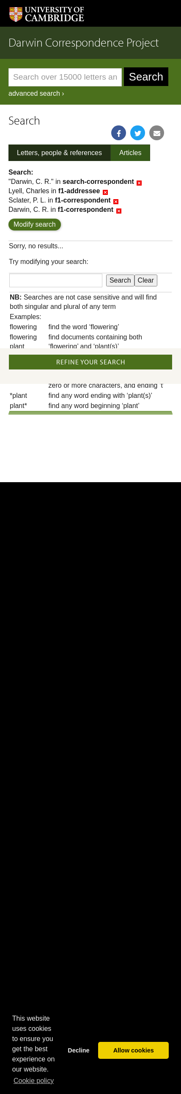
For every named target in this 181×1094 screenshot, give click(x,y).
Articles (130, 152)
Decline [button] (78, 1050)
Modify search (35, 224)
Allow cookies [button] (133, 1050)
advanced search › (36, 93)
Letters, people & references (59, 152)
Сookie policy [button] (34, 1080)
